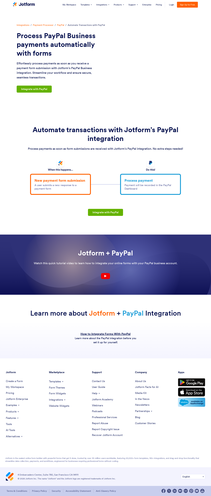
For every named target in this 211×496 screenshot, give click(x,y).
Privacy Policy (39, 490)
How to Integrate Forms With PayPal (105, 334)
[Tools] (9, 424)
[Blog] (137, 417)
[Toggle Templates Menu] (56, 381)
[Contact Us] (98, 381)
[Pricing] (10, 393)
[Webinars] (97, 406)
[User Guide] (98, 387)
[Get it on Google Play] (191, 382)
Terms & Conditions (17, 490)
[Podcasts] (97, 411)
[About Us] (140, 381)
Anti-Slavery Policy (106, 490)
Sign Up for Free (187, 4)
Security (56, 490)
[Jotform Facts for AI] (147, 387)
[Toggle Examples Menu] (13, 405)
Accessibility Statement (78, 490)
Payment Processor (43, 25)
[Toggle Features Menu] (12, 418)
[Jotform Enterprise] (17, 399)
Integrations (23, 25)
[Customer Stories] (145, 423)
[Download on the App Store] (191, 392)
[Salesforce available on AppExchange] (191, 402)
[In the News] (142, 399)
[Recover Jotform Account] (107, 435)
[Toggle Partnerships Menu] (144, 411)
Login (171, 4)
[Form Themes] (57, 388)
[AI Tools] (10, 430)
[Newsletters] (142, 405)
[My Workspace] (15, 387)
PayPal (60, 25)
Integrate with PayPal (34, 89)
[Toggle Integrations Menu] (57, 400)
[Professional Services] (104, 417)
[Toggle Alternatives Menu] (14, 436)
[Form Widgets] (57, 394)
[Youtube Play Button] (105, 276)
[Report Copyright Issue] (105, 429)
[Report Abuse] (100, 423)
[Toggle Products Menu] (12, 411)
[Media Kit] (140, 393)
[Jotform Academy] (102, 400)
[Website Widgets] (59, 406)
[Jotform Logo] (24, 4)
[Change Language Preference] (193, 476)
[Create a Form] (14, 381)
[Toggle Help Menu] (96, 393)
